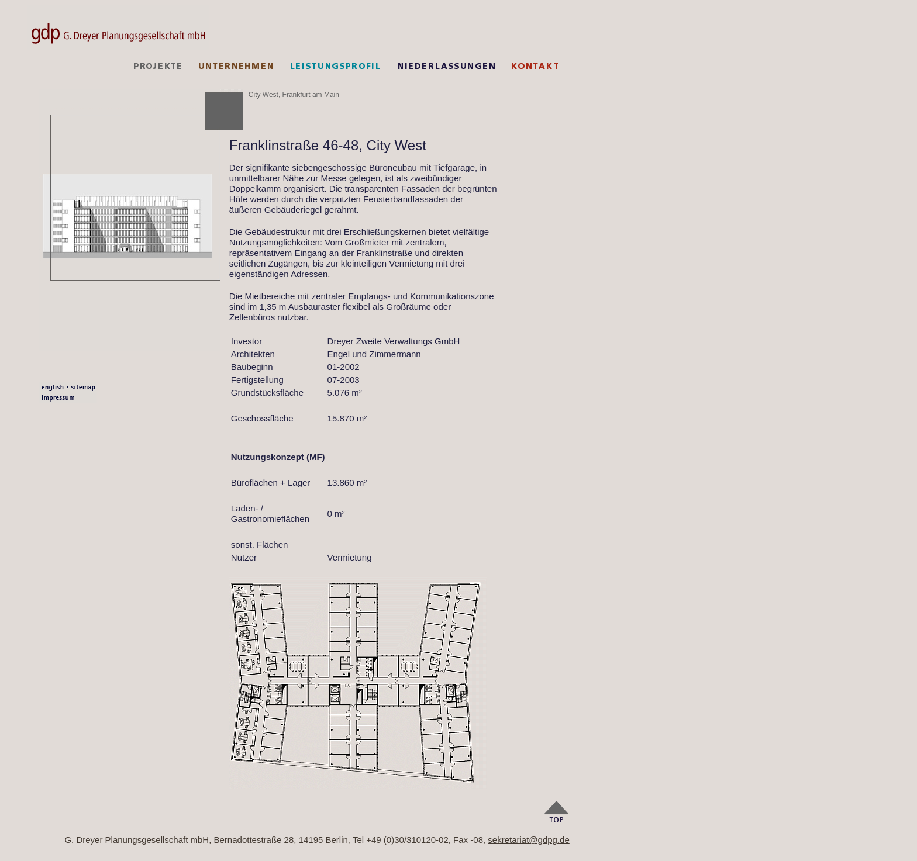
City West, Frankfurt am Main (294, 95)
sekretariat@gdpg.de (528, 840)
